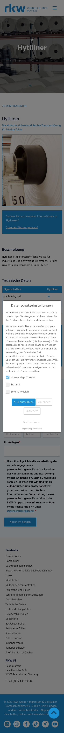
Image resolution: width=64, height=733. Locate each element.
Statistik (13, 385)
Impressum (26, 428)
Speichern (32, 411)
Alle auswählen (24, 402)
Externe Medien (17, 392)
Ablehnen (44, 402)
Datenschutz (37, 428)
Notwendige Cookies (20, 378)
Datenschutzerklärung (24, 356)
